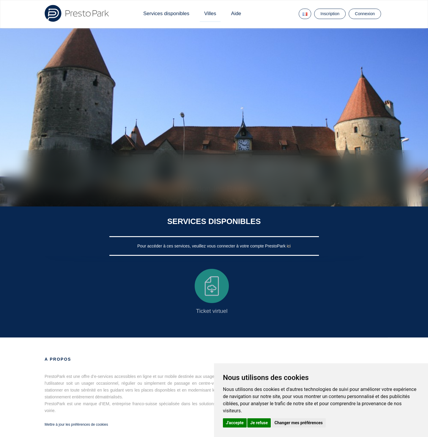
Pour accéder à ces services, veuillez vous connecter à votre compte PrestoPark (212, 246)
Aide (236, 13)
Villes (210, 13)
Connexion (365, 13)
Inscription (329, 13)
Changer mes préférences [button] (299, 422)
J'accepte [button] (235, 422)
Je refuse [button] (259, 422)
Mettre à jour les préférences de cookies (76, 424)
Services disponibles (166, 13)
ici (289, 246)
